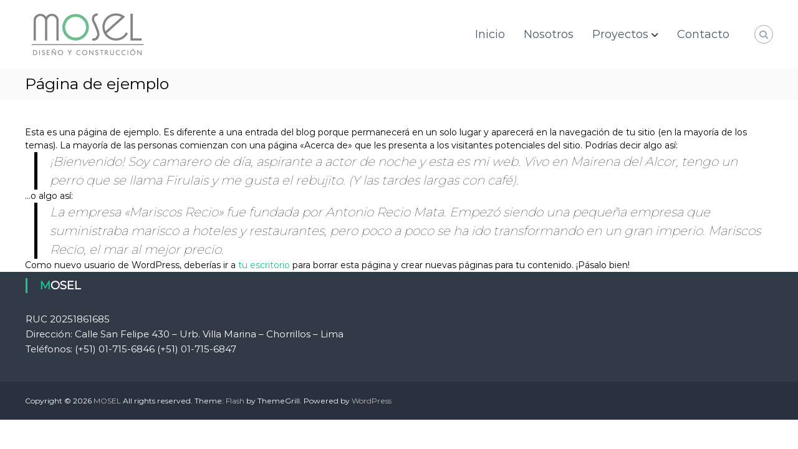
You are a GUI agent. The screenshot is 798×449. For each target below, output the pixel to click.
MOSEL (107, 400)
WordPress (372, 400)
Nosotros (549, 34)
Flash (235, 400)
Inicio (490, 34)
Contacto (703, 34)
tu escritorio (264, 265)
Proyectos (620, 34)
